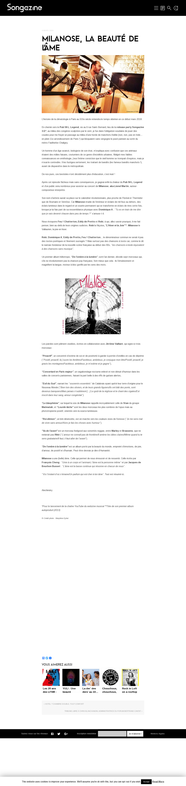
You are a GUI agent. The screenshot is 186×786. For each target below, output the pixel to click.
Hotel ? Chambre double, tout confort (64, 757)
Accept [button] (146, 782)
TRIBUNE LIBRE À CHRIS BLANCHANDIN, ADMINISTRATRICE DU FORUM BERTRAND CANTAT (120, 758)
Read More (158, 781)
